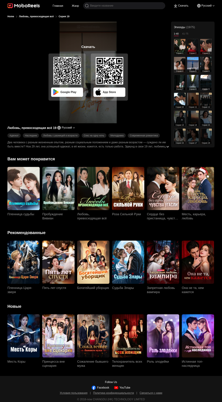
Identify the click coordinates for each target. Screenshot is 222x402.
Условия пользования (74, 392)
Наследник (31, 135)
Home (10, 16)
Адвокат (14, 135)
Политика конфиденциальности (113, 392)
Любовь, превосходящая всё (36, 16)
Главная (58, 5)
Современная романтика (144, 135)
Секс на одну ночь (94, 135)
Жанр (75, 5)
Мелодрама (117, 135)
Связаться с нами (151, 392)
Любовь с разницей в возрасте (60, 135)
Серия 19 (64, 16)
